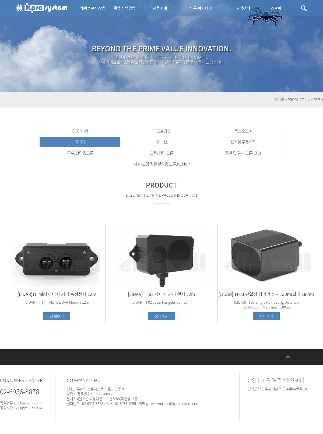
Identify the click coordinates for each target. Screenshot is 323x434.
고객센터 (243, 8)
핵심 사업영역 (124, 8)
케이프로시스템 (92, 8)
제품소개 (160, 8)
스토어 (276, 8)
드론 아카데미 (201, 8)
